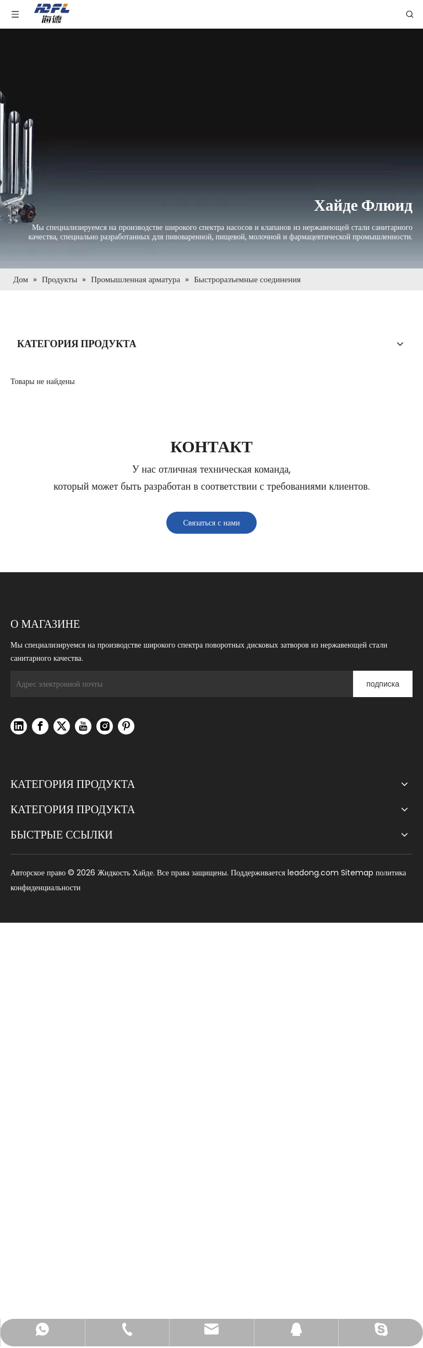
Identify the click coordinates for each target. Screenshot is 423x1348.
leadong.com (313, 872)
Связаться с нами (211, 522)
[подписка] (383, 684)
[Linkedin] (18, 726)
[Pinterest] (126, 726)
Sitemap (357, 872)
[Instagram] (104, 726)
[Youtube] (83, 726)
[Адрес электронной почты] (179, 684)
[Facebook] (40, 726)
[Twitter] (61, 726)
